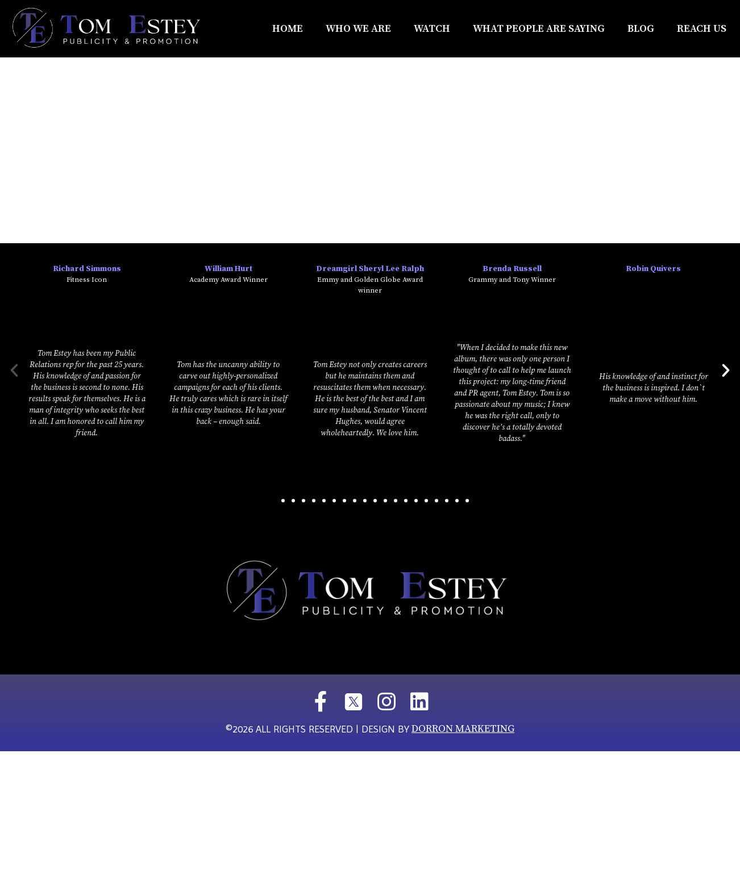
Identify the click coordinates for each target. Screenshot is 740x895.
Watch (432, 28)
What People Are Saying (539, 28)
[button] (273, 500)
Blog (640, 28)
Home (287, 28)
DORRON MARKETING (462, 728)
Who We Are (358, 28)
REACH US (701, 28)
